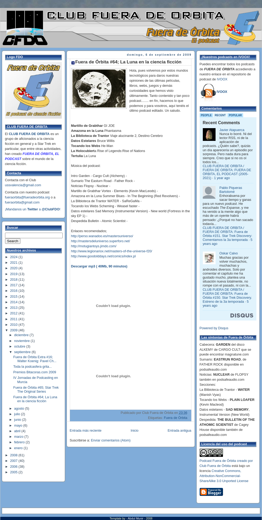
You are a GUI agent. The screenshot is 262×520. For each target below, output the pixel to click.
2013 (14, 308)
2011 (14, 319)
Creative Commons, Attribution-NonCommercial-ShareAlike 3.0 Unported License (224, 476)
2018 (14, 279)
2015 (14, 296)
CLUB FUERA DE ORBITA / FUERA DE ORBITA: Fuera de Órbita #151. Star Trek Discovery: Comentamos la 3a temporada (227, 234)
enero (19, 448)
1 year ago (222, 178)
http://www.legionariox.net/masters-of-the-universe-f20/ (111, 251)
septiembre (23, 352)
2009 (14, 330)
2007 (14, 461)
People (206, 115)
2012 (14, 313)
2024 (14, 257)
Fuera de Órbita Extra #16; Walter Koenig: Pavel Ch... (34, 359)
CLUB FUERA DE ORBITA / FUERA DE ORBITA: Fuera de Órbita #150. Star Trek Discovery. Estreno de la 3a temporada (227, 296)
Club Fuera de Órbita (215, 466)
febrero (19, 442)
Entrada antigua (179, 430)
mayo (18, 425)
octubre (20, 346)
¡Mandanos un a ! (33, 209)
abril (17, 431)
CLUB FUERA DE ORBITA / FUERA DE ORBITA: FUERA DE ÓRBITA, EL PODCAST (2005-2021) (227, 172)
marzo (19, 437)
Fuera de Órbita (175, 418)
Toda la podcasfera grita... (32, 367)
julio (17, 414)
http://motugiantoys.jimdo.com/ (94, 246)
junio (18, 420)
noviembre (22, 341)
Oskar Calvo (229, 253)
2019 (14, 274)
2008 (14, 455)
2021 (14, 263)
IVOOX (222, 79)
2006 (14, 467)
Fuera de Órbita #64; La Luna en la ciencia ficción (35, 399)
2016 (14, 291)
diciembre (21, 335)
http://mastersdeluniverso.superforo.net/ (100, 241)
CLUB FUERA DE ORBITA (29, 134)
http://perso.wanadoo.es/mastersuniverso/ (102, 236)
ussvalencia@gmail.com (23, 185)
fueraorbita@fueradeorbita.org (27, 197)
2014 (14, 302)
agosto (19, 408)
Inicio (134, 430)
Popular (235, 115)
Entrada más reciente (86, 430)
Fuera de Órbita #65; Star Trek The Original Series (36, 389)
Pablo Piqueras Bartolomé (231, 190)
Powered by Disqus (214, 328)
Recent (220, 115)
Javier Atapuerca (232, 130)
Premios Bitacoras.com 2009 (34, 372)
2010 (14, 325)
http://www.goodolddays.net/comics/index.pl (103, 256)
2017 (14, 285)
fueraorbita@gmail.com (22, 202)
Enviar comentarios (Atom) (110, 440)
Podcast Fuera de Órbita (218, 461)
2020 (14, 268)
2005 (14, 472)
